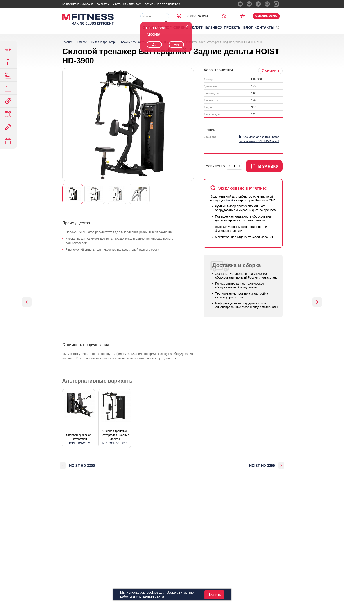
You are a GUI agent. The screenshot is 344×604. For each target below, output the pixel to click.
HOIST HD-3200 (262, 465)
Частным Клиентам (127, 4)
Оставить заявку (266, 16)
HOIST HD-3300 (82, 465)
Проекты (233, 27)
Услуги (197, 27)
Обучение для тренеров (162, 4)
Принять (214, 594)
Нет (176, 44)
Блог (248, 27)
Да (154, 44)
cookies (152, 592)
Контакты (264, 27)
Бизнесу (103, 4)
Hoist (229, 200)
